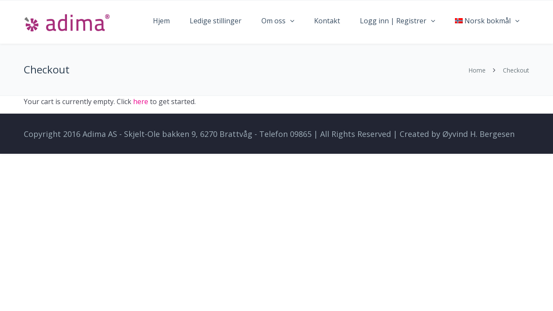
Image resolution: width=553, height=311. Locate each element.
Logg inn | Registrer (393, 20)
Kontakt (327, 20)
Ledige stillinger (216, 20)
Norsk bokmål (483, 20)
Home (477, 70)
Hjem (161, 20)
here (140, 101)
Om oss (273, 20)
